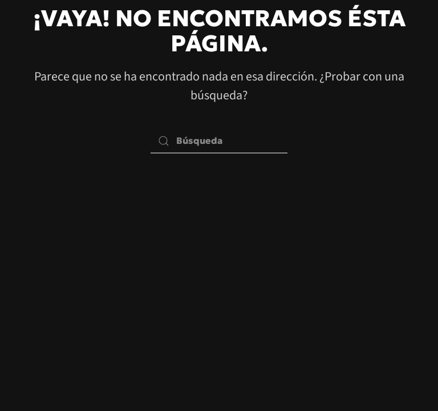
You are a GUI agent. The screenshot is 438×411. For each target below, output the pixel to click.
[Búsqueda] (219, 141)
